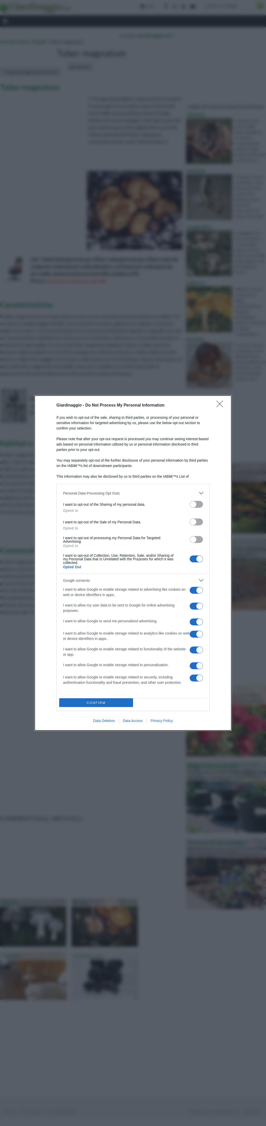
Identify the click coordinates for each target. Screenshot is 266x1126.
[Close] (221, 405)
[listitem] (133, 493)
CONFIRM (96, 703)
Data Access (133, 721)
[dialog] (133, 563)
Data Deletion (104, 721)
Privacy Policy (162, 721)
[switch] (196, 504)
